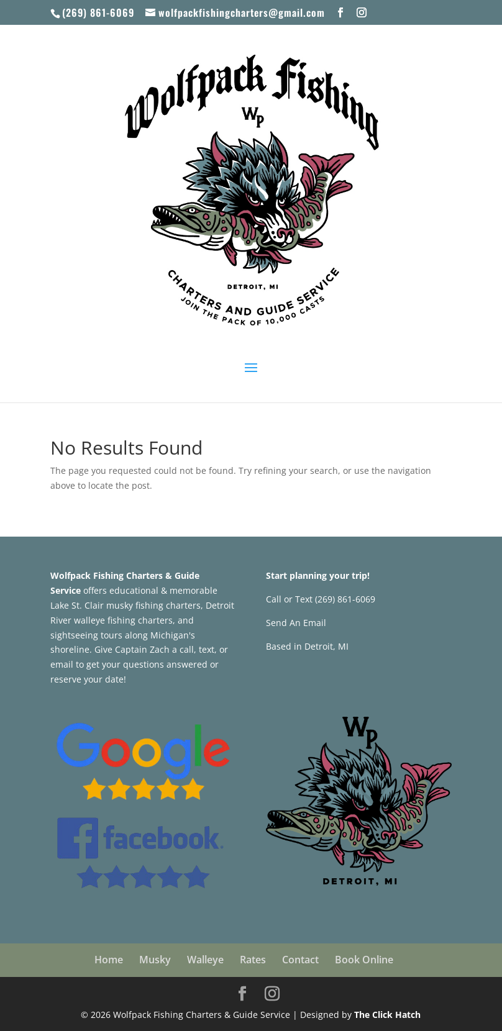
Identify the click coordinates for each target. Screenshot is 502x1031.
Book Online (364, 959)
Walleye (205, 959)
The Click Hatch (387, 1014)
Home (108, 959)
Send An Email (296, 623)
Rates (253, 959)
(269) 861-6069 (98, 12)
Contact (300, 959)
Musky (155, 959)
